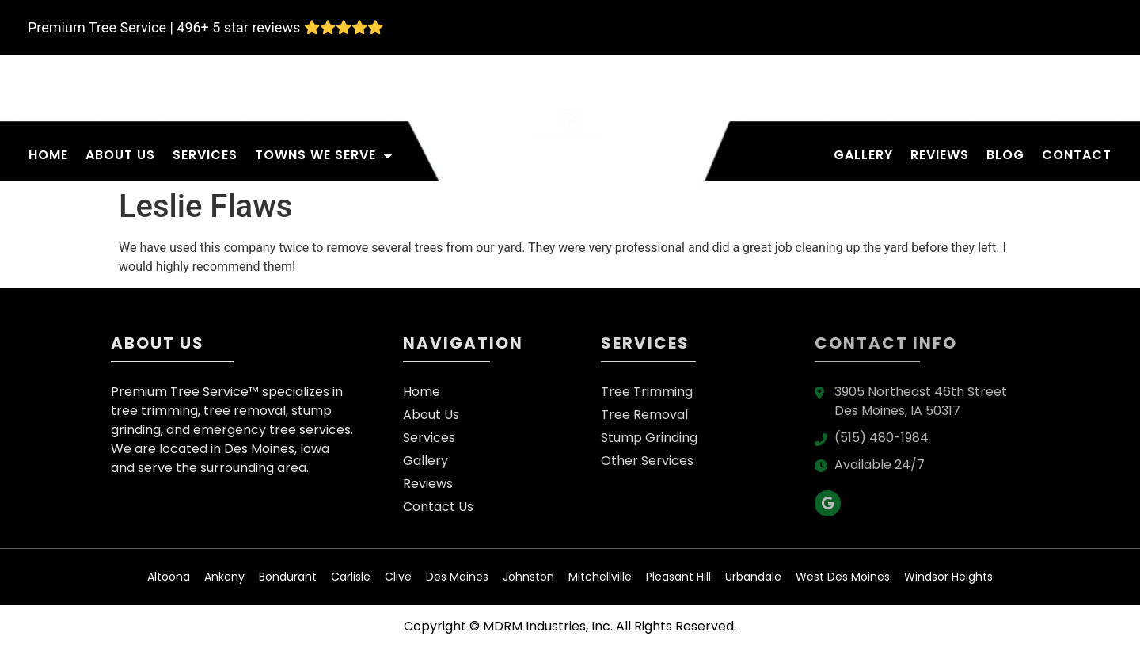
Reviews (939, 155)
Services (205, 155)
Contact (1077, 155)
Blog (1005, 155)
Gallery (863, 155)
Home (48, 155)
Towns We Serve (324, 155)
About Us (120, 155)
